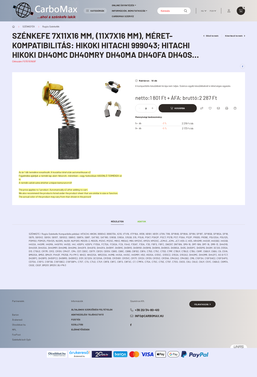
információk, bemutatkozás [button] (128, 10)
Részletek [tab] (117, 221)
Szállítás (77, 324)
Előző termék (210, 36)
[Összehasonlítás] (201, 108)
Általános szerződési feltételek (92, 309)
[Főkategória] (13, 26)
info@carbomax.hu (149, 316)
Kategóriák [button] (95, 10)
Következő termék (235, 36)
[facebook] (242, 66)
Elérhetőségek (80, 329)
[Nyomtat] (226, 108)
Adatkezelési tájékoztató (87, 314)
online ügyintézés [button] (123, 5)
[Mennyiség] (146, 108)
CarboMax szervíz (123, 16)
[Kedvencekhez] (210, 108)
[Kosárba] (178, 108)
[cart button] (241, 11)
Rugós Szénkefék (50, 26)
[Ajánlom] (218, 108)
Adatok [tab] (141, 221)
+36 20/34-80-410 (147, 310)
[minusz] (139, 108)
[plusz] (152, 108)
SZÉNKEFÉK (28, 26)
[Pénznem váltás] (212, 11)
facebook (131, 325)
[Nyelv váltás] (202, 11)
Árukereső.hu (79, 356)
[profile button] (229, 11)
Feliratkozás (202, 304)
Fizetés (75, 319)
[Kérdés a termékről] (235, 108)
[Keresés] (174, 10)
